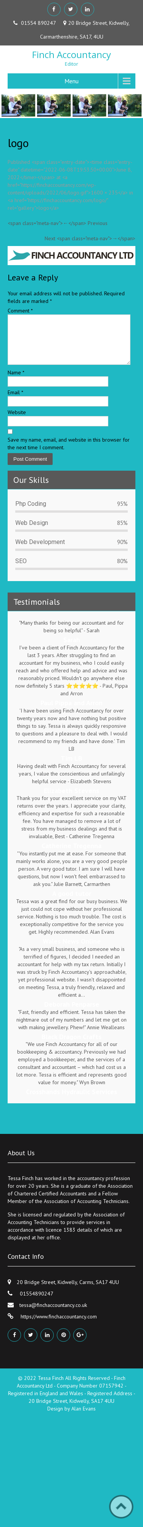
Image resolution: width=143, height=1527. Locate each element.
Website (17, 421)
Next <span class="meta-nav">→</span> (90, 238)
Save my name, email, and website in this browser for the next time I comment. (69, 452)
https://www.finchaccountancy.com (58, 1325)
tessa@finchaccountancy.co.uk (53, 1314)
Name (16, 381)
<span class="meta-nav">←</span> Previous (58, 223)
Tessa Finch (51, 1387)
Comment (20, 310)
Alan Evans (83, 1417)
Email (15, 401)
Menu (71, 81)
